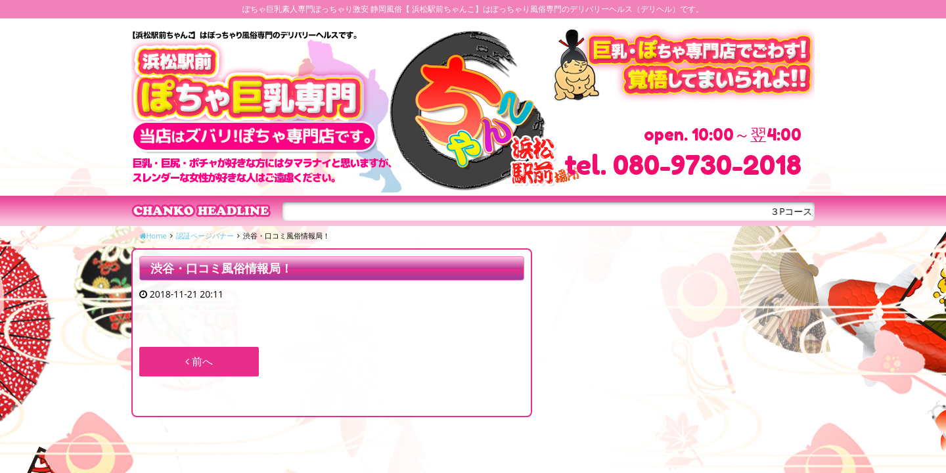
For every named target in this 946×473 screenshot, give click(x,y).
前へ (199, 361)
